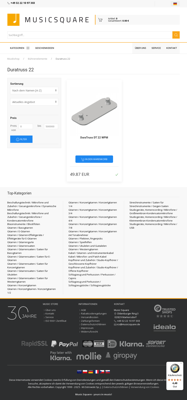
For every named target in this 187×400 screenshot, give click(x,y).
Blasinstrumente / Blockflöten (23, 224)
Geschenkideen (44, 48)
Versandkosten (88, 317)
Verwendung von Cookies (145, 387)
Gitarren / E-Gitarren (18, 231)
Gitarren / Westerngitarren (83, 249)
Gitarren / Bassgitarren (20, 227)
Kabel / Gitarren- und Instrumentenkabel (91, 253)
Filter (21, 139)
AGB (82, 310)
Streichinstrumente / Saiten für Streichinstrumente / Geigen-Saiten (149, 204)
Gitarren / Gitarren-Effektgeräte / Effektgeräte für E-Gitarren (25, 236)
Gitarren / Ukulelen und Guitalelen (87, 245)
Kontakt (171, 48)
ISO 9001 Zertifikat (54, 320)
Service (156, 48)
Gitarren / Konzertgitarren (21, 285)
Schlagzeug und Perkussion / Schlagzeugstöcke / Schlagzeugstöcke (89, 283)
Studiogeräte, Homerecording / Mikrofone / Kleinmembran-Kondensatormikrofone (153, 218)
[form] (34, 102)
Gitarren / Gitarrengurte (20, 242)
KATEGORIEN (20, 48)
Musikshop (13, 58)
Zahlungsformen (89, 320)
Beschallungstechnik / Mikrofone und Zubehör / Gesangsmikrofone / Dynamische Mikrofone (31, 206)
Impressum (86, 328)
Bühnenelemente (37, 58)
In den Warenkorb (94, 159)
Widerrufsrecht (88, 331)
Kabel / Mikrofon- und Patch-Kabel (87, 256)
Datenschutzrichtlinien (92, 324)
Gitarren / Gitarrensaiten (21, 245)
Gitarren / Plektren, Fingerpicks (85, 238)
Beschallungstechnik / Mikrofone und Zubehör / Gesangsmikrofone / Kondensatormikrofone (28, 217)
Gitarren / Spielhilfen (80, 242)
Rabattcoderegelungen (93, 313)
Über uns (140, 48)
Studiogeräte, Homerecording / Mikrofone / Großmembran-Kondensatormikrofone (153, 211)
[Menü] (181, 364)
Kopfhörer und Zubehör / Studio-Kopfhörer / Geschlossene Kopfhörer (93, 261)
